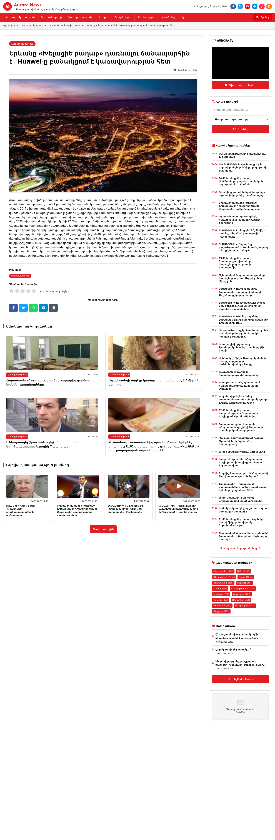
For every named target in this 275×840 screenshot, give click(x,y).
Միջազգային (224, 577)
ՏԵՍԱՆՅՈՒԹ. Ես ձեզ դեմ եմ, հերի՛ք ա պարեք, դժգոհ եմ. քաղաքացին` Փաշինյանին (126, 509)
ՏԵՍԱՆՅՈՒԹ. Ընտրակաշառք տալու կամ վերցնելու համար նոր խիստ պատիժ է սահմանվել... (242, 306)
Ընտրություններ (242, 588)
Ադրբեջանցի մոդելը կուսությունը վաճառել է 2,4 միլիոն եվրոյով (153, 382)
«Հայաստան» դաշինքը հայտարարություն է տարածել (238, 373)
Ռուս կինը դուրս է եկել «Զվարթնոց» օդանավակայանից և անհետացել (20, 510)
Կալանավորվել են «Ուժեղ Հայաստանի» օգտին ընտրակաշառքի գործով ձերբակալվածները (243, 399)
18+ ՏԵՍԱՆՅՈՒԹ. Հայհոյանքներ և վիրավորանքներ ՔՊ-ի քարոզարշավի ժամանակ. (243, 167)
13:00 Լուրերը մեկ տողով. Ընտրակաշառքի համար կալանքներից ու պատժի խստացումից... (235, 262)
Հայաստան (223, 571)
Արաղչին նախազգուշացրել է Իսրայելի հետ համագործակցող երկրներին (240, 219)
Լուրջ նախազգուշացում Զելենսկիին (242, 451)
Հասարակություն (80, 17)
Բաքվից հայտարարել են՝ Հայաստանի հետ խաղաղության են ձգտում (244, 474)
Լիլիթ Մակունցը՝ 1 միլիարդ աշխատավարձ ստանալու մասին (240, 499)
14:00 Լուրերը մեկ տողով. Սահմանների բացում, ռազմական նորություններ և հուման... (241, 181)
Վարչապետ (244, 605)
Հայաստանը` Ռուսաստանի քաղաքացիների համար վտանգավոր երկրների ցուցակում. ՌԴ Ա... (243, 487)
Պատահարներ (51, 17)
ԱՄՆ (243, 571)
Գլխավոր (9, 25)
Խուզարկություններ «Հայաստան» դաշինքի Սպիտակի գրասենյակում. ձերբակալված (242, 462)
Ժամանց (168, 17)
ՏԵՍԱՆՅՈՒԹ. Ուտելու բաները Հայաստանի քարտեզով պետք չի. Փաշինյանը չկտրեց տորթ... (240, 292)
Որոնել (240, 129)
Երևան (220, 588)
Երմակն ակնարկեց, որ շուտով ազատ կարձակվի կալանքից (243, 510)
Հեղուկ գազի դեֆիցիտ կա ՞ (233, 649)
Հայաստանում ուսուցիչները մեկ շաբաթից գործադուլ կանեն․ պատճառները (50, 382)
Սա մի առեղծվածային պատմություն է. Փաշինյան (242, 155)
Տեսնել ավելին (103, 529)
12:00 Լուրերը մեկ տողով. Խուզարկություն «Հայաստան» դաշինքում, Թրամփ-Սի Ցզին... (238, 413)
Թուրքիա (221, 611)
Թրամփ (220, 599)
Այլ (183, 17)
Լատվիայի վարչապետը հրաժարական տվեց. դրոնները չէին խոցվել (242, 347)
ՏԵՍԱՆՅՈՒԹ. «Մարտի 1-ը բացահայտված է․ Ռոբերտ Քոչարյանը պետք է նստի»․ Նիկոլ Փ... (244, 247)
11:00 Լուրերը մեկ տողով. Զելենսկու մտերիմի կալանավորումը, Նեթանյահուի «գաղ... (241, 522)
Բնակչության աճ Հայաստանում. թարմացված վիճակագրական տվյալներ (240, 385)
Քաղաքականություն (20, 17)
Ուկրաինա (241, 599)
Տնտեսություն (146, 17)
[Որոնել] (262, 17)
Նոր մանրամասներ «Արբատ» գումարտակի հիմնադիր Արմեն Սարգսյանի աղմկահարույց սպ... (240, 206)
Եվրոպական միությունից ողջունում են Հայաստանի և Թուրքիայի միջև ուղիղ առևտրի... (243, 536)
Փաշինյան (241, 594)
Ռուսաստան (223, 582)
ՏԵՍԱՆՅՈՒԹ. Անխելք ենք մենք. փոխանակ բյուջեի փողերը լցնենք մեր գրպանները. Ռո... (243, 319)
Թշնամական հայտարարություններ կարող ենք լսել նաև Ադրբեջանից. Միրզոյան (242, 278)
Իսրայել (244, 582)
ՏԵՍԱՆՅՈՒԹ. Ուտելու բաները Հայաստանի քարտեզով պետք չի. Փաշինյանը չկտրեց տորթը (178, 509)
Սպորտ (103, 17)
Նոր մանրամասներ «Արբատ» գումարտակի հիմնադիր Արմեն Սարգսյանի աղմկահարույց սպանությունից (77, 510)
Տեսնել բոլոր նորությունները (240, 548)
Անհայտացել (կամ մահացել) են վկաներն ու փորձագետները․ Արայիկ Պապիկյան (42, 444)
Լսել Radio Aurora (240, 679)
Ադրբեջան (222, 605)
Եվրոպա (221, 594)
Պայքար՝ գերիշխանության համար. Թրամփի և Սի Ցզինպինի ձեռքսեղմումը (241, 441)
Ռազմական (122, 17)
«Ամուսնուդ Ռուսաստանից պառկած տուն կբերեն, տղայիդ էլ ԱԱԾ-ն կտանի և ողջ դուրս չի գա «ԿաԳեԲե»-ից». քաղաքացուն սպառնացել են (153, 446)
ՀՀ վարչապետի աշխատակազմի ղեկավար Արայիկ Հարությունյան (236, 636)
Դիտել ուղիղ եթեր (240, 85)
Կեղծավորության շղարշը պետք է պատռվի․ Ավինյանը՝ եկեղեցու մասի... (240, 662)
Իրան (245, 577)
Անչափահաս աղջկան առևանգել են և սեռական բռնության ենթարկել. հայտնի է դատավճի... (243, 333)
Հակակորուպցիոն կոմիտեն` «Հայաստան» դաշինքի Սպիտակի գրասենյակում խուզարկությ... (241, 427)
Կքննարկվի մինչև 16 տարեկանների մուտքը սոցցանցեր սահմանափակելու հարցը (242, 361)
